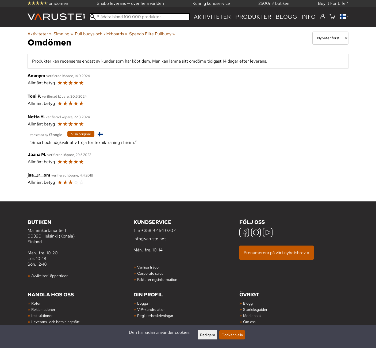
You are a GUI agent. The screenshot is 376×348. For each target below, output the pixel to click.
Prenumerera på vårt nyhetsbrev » (276, 252)
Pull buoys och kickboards (101, 34)
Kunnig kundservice (211, 3)
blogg (286, 16)
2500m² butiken (273, 3)
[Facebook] (244, 233)
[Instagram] (256, 233)
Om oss (249, 321)
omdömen (48, 3)
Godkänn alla (232, 334)
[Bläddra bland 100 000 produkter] (140, 16)
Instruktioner (42, 315)
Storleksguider (255, 309)
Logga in (144, 303)
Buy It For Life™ (333, 3)
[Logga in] (322, 16)
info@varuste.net (149, 239)
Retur (36, 303)
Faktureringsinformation (157, 279)
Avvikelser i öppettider (49, 275)
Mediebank (252, 315)
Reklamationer (43, 309)
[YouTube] (268, 233)
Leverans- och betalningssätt (55, 321)
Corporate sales (150, 273)
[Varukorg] (332, 16)
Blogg (248, 303)
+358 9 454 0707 (158, 230)
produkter (253, 16)
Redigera (207, 334)
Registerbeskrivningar (155, 315)
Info (309, 16)
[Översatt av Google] (46, 134)
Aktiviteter (212, 16)
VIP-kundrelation (151, 309)
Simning (63, 34)
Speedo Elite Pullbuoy (152, 34)
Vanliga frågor (148, 267)
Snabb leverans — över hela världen (130, 3)
